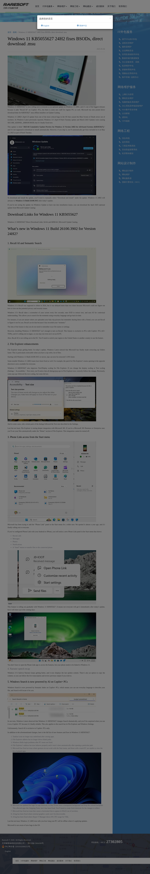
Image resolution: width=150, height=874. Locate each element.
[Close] (110, 18)
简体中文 (82, 26)
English (45, 26)
